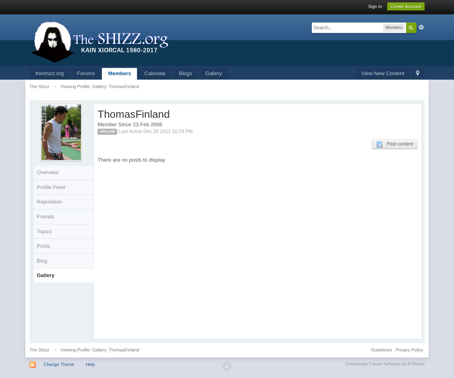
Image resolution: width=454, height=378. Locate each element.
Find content (394, 144)
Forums (86, 73)
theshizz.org (49, 73)
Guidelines (381, 349)
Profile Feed (51, 187)
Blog (42, 261)
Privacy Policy (409, 349)
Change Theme (59, 364)
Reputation (49, 202)
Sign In (375, 6)
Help (90, 364)
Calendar (155, 73)
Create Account (406, 6)
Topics (44, 231)
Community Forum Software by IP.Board (385, 364)
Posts (43, 246)
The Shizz (39, 349)
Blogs (185, 73)
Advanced (421, 27)
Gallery (213, 73)
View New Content (382, 73)
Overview (47, 172)
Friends (45, 217)
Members (119, 73)
